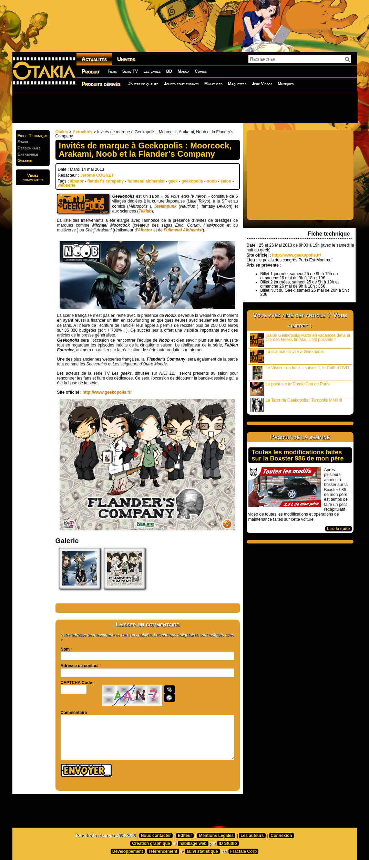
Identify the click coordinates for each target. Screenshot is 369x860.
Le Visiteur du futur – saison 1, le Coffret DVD (299, 372)
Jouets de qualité (143, 83)
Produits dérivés (101, 84)
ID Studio (228, 843)
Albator (145, 230)
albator (77, 181)
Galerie (25, 160)
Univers (126, 59)
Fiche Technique (33, 135)
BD (169, 71)
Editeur (185, 835)
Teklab (145, 211)
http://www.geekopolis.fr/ (107, 392)
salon (226, 181)
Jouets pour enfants (181, 83)
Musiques (286, 83)
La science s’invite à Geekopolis (287, 356)
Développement (127, 851)
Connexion (281, 835)
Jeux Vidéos (262, 83)
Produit (91, 71)
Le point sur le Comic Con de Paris (289, 389)
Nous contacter (156, 835)
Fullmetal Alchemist (183, 230)
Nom (65, 649)
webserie (66, 185)
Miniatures (213, 83)
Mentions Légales (216, 835)
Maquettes (237, 83)
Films (111, 71)
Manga (183, 71)
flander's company (106, 181)
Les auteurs (252, 835)
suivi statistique (202, 851)
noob (212, 181)
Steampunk (165, 206)
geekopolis (192, 181)
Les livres (152, 71)
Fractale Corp (243, 851)
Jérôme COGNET (97, 175)
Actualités (94, 59)
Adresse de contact (80, 665)
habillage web (193, 843)
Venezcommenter (32, 177)
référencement (163, 851)
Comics (201, 71)
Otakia (61, 131)
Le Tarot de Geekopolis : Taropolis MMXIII (296, 405)
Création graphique (151, 843)
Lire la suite (338, 528)
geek (173, 181)
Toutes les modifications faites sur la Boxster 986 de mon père (298, 455)
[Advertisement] (184, 106)
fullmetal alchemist (146, 181)
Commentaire (74, 712)
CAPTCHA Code (76, 682)
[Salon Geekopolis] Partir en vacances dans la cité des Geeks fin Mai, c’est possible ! (300, 340)
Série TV (130, 71)
